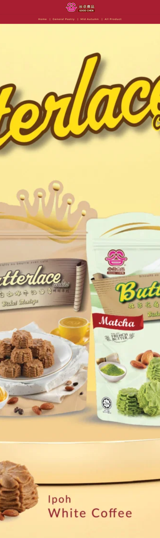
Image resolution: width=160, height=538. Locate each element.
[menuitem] (44, 19)
